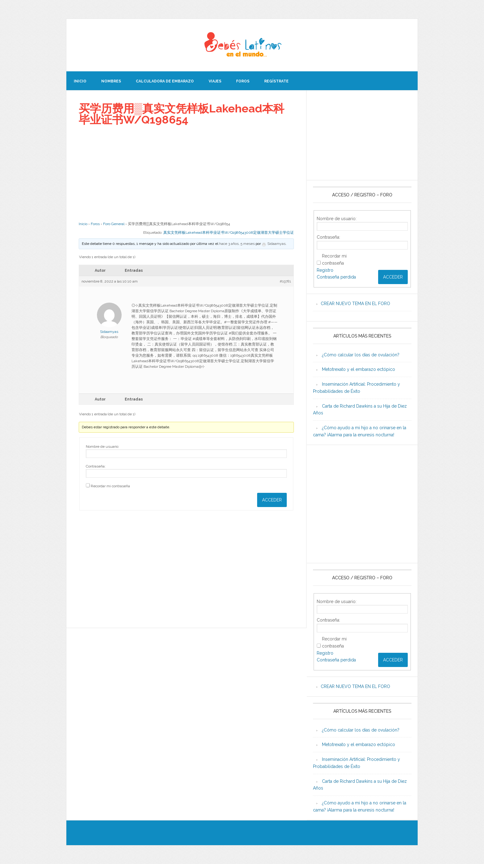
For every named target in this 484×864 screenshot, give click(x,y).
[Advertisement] (186, 173)
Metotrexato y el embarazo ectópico (358, 369)
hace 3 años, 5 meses (237, 243)
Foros (95, 224)
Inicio (83, 224)
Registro (325, 270)
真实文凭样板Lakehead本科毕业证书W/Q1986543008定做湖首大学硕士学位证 (228, 232)
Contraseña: (96, 466)
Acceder (272, 499)
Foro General (113, 224)
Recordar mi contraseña (110, 486)
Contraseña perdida (336, 277)
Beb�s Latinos (242, 45)
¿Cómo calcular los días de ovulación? (360, 354)
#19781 (285, 281)
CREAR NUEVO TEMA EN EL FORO (355, 303)
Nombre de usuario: (102, 446)
